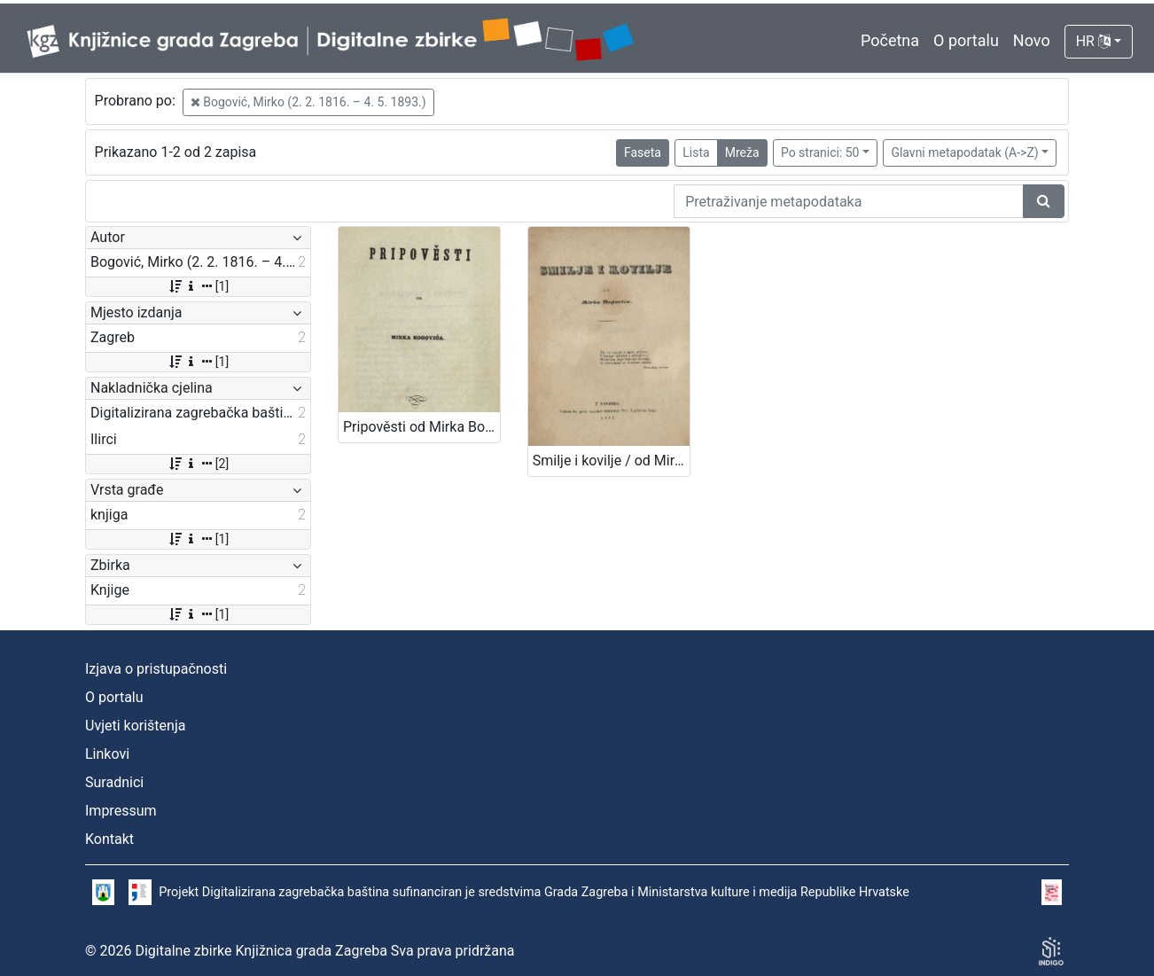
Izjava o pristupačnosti (156, 668)
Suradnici (114, 782)
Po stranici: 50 (820, 152)
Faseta (642, 152)
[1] (198, 286)
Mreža (742, 152)
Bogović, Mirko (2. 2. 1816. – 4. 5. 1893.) (308, 102)
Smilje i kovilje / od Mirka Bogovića (611, 460)
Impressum (121, 810)
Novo (1031, 40)
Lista (695, 152)
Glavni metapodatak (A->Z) (964, 152)
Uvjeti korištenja (135, 725)
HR (1093, 41)
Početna (890, 40)
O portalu (966, 40)
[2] (198, 464)
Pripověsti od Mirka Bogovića (421, 426)
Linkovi (107, 754)
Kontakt (109, 839)
